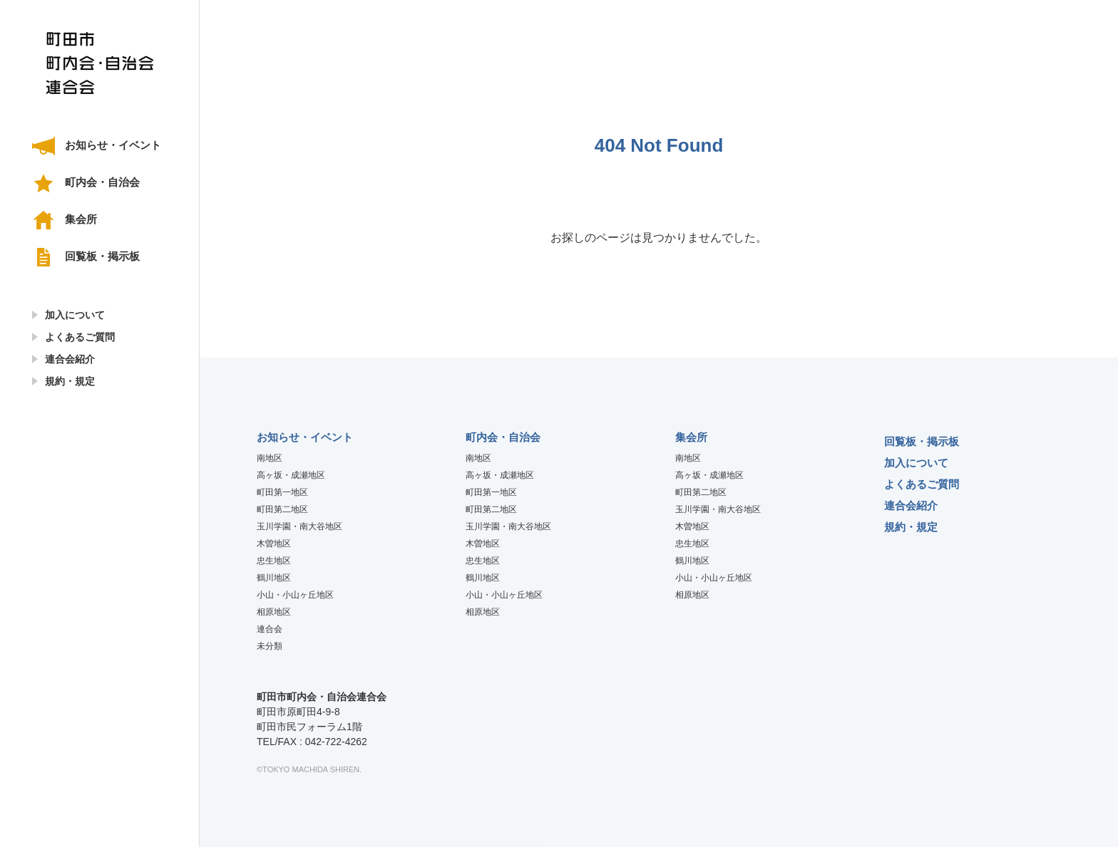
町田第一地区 (282, 492)
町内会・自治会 (102, 182)
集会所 (81, 219)
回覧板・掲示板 (102, 256)
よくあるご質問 (80, 337)
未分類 (269, 646)
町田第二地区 (282, 509)
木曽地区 (274, 544)
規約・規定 (70, 381)
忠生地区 (274, 561)
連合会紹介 (70, 359)
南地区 (269, 458)
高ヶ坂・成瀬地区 (291, 475)
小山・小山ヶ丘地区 (295, 595)
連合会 (269, 629)
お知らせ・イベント (113, 145)
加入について (75, 315)
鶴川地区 (274, 578)
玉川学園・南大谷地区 (299, 526)
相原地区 (274, 612)
